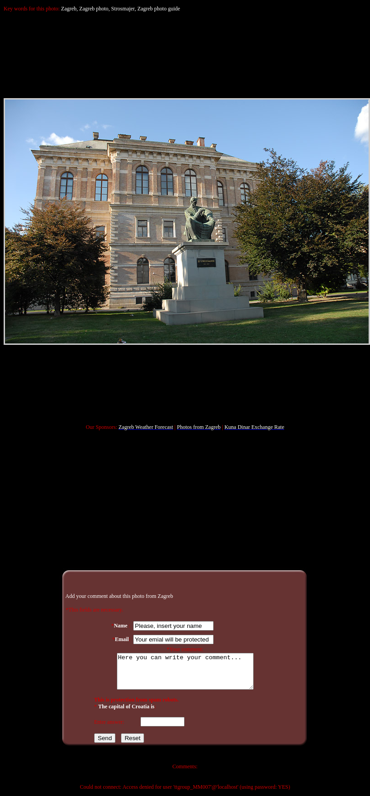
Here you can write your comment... (185, 671)
